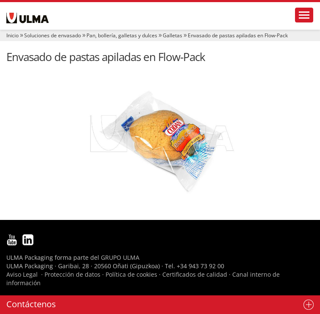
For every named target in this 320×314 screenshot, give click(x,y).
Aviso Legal (22, 274)
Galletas (172, 35)
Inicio (12, 35)
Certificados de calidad (194, 274)
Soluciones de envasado (52, 35)
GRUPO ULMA (120, 257)
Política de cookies (131, 274)
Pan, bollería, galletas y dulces (121, 35)
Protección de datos (72, 274)
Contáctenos (31, 304)
